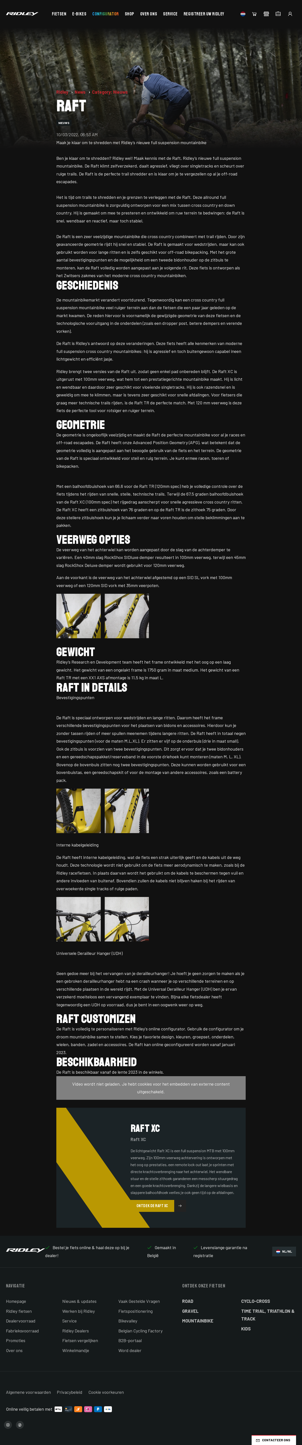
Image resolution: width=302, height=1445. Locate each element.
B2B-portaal (130, 1340)
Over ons (148, 14)
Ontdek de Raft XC (161, 1206)
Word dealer (129, 1350)
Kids (246, 1328)
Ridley (62, 92)
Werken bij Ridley (78, 1311)
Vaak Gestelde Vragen (139, 1301)
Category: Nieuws (110, 92)
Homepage (16, 1301)
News (81, 92)
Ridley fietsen (19, 1311)
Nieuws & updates (79, 1301)
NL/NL (284, 1251)
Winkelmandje (75, 1350)
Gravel (190, 1311)
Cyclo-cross (255, 1301)
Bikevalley (127, 1320)
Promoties (15, 1340)
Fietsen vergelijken (80, 1340)
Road (187, 1301)
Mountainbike (197, 1320)
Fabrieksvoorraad (22, 1330)
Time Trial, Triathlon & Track (268, 1315)
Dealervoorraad (20, 1320)
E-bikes (79, 14)
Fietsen (59, 14)
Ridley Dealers (75, 1330)
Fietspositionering (135, 1311)
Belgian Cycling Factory (140, 1330)
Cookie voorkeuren (106, 1392)
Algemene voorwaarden (28, 1392)
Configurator (105, 14)
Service (170, 14)
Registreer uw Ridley (204, 14)
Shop (129, 14)
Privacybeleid (69, 1392)
